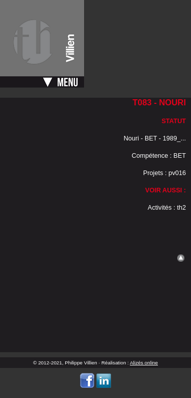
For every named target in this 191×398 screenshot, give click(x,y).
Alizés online (144, 362)
